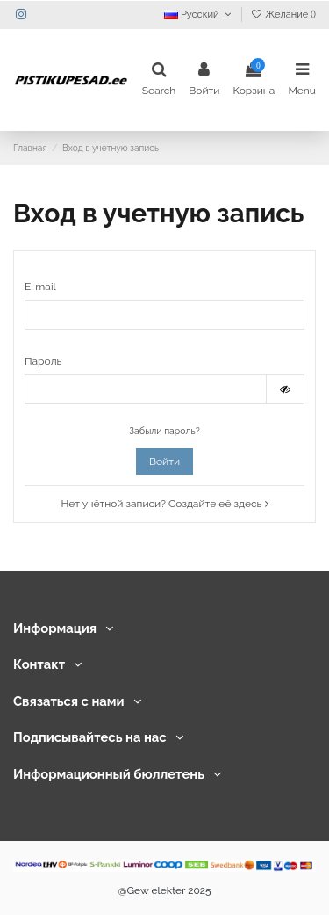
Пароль (43, 361)
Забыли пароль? (164, 430)
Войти (164, 461)
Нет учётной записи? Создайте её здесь (164, 503)
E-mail (40, 286)
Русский (199, 14)
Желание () (283, 14)
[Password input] (146, 389)
